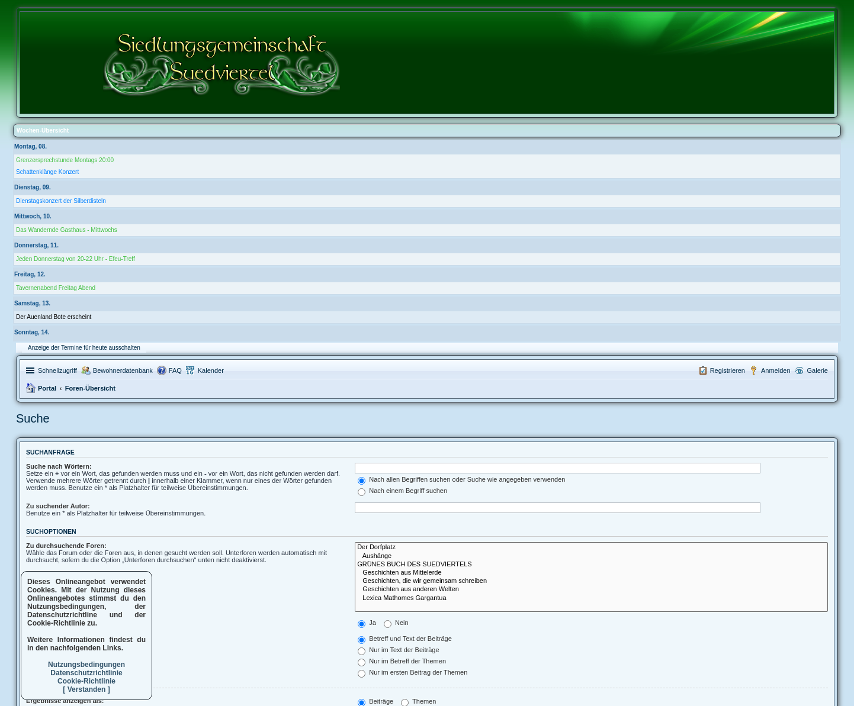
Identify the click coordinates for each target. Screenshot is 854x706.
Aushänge (591, 556)
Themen (418, 701)
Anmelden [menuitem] (776, 370)
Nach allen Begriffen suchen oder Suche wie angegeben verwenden (461, 479)
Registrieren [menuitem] (727, 370)
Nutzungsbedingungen (86, 664)
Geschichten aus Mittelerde (591, 573)
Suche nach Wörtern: (59, 466)
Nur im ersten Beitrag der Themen (412, 672)
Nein (396, 622)
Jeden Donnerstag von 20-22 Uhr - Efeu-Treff (75, 259)
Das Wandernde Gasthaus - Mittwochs (66, 230)
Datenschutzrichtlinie (86, 673)
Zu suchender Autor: (58, 506)
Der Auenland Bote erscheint (53, 317)
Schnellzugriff (57, 370)
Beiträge (375, 701)
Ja (367, 622)
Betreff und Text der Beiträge (405, 638)
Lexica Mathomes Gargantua (591, 598)
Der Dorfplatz (591, 547)
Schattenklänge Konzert (47, 172)
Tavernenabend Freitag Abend (55, 288)
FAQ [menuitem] (175, 370)
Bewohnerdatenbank (123, 370)
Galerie (817, 370)
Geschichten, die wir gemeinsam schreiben (591, 581)
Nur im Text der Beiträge (398, 649)
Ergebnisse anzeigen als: (65, 700)
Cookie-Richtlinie (86, 681)
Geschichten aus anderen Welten (591, 589)
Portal (47, 388)
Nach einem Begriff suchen (402, 490)
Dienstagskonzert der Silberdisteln (61, 201)
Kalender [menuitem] (211, 370)
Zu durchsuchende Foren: (66, 545)
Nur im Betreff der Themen (402, 661)
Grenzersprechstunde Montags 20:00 (65, 160)
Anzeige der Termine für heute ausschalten (84, 347)
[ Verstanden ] (86, 689)
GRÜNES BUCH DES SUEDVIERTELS (591, 564)
